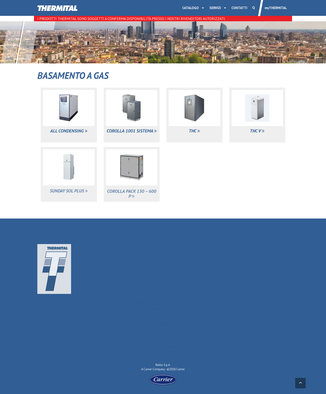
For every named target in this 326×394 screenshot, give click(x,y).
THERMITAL (276, 8)
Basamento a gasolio (182, 274)
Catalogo (190, 8)
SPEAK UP (163, 317)
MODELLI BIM (240, 269)
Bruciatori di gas (241, 252)
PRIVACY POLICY (163, 333)
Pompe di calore (178, 252)
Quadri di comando (243, 247)
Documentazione (242, 263)
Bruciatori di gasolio (244, 258)
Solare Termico (177, 241)
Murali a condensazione (184, 263)
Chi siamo (87, 241)
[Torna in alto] (300, 383)
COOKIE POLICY (163, 340)
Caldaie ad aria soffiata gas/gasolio (256, 241)
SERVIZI (215, 8)
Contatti (239, 8)
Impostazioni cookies (163, 348)
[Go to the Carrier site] (163, 379)
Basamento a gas (179, 269)
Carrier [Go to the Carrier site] (148, 369)
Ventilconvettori (178, 258)
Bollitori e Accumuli (181, 247)
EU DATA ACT (163, 325)
